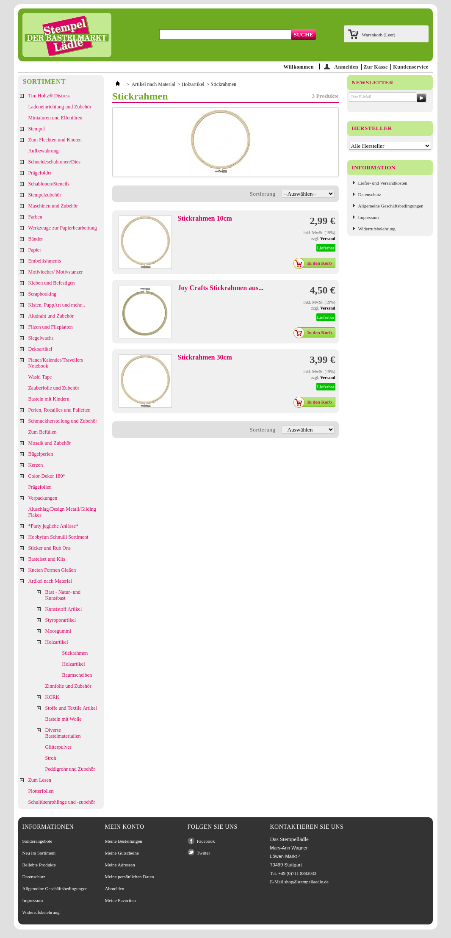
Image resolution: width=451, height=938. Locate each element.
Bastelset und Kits (46, 559)
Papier (35, 250)
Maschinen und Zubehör (53, 206)
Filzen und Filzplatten (50, 327)
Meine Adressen (120, 864)
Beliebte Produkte (39, 864)
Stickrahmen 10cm (205, 218)
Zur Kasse (376, 67)
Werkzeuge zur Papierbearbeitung (62, 228)
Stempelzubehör (44, 195)
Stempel (36, 129)
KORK (52, 697)
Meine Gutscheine (122, 852)
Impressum (368, 217)
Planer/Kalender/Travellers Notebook (55, 363)
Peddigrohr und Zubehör (70, 769)
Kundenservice (410, 67)
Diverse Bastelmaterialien (63, 733)
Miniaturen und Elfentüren (55, 118)
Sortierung (262, 194)
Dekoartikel (40, 349)
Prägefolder (40, 173)
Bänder (35, 239)
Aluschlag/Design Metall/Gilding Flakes (62, 512)
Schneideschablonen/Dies (54, 162)
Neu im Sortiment (39, 852)
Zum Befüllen (42, 432)
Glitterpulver (58, 747)
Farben (35, 217)
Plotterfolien (41, 791)
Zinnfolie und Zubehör (68, 686)
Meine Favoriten (120, 900)
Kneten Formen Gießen (52, 570)
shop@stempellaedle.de (306, 881)
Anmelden (346, 66)
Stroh (50, 758)
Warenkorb (379, 34)
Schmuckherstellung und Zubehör (62, 421)
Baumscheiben (77, 675)
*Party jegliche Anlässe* (53, 526)
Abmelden (115, 888)
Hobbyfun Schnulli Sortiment (58, 537)
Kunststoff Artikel (63, 609)
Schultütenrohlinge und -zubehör (61, 802)
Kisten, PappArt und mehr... (56, 305)
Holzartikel (56, 642)
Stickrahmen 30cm (205, 357)
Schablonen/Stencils (48, 184)
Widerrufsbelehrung (377, 228)
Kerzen (35, 465)
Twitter (203, 852)
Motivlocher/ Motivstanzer (55, 272)
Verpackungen (43, 498)
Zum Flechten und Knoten (55, 140)
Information (374, 167)
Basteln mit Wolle (63, 719)
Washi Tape (40, 377)
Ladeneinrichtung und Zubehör (59, 107)
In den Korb (315, 263)
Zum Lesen (39, 780)
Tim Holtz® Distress (49, 96)
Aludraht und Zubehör (51, 316)
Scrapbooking (42, 294)
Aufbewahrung (43, 151)
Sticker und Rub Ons (49, 548)
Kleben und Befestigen (51, 283)
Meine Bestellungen (123, 841)
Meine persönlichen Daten (129, 876)
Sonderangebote (37, 841)
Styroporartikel (60, 620)
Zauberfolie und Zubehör (54, 388)
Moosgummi (58, 631)
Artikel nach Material (50, 581)
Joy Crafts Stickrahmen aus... (221, 287)
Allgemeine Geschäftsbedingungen (390, 205)
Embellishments (44, 261)
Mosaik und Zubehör (49, 443)
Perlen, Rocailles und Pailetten (59, 410)
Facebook (206, 841)
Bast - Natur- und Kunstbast (62, 595)
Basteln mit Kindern (48, 399)
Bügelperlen (40, 454)
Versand (327, 238)
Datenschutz (369, 194)
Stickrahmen (75, 653)
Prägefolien (40, 487)
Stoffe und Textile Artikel (71, 708)
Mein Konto (124, 827)
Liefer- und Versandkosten (382, 182)
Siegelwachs (41, 338)
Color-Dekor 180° (46, 476)
